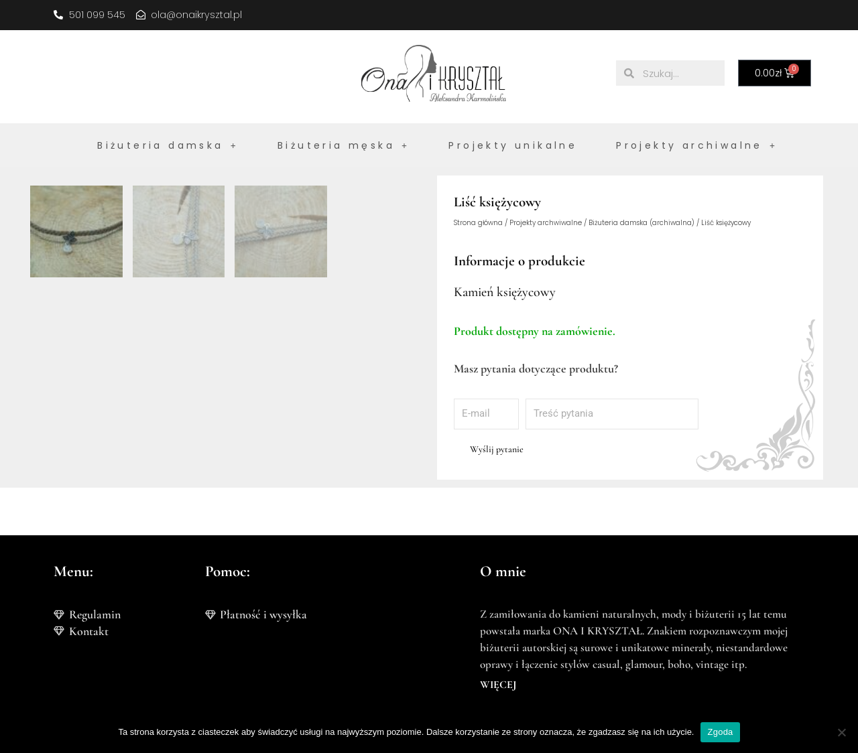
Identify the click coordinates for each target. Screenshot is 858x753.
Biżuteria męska (344, 145)
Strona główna (478, 223)
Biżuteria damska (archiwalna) (641, 223)
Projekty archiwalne (697, 145)
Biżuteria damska (168, 145)
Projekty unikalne (512, 145)
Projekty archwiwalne (545, 223)
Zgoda (720, 732)
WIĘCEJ (498, 684)
